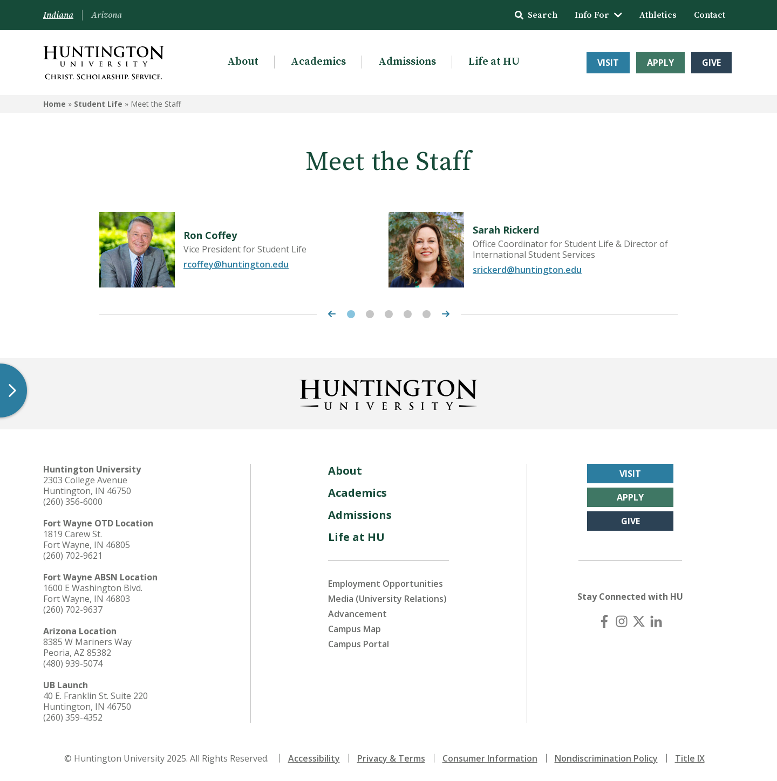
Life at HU (494, 61)
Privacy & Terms (391, 758)
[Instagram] (621, 621)
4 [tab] (408, 314)
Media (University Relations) (387, 599)
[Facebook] (604, 621)
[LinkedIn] (656, 621)
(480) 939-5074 (73, 663)
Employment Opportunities (385, 584)
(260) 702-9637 (73, 609)
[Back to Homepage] (388, 392)
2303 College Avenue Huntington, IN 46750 (87, 485)
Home (54, 104)
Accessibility (314, 758)
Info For (598, 15)
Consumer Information (489, 758)
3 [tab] (389, 314)
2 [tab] (370, 314)
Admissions (407, 61)
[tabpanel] (243, 249)
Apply (660, 62)
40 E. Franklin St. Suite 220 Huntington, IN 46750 (95, 701)
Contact (709, 15)
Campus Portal (358, 644)
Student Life (98, 104)
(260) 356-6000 (73, 502)
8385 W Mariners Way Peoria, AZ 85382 (87, 647)
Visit (608, 62)
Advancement (357, 614)
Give (711, 62)
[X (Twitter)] (638, 621)
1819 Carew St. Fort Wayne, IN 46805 (86, 539)
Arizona (106, 15)
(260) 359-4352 (73, 717)
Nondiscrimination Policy (606, 758)
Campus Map (354, 629)
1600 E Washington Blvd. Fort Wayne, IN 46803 (92, 593)
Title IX (690, 758)
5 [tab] (426, 314)
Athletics (658, 15)
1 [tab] (351, 314)
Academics (318, 61)
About (242, 61)
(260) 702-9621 (73, 555)
